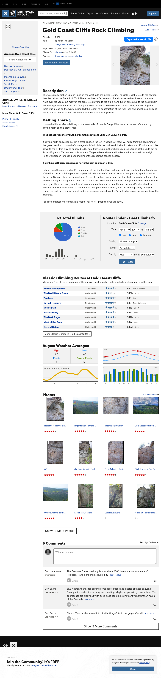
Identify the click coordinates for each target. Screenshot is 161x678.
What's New (102, 13)
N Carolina (61, 23)
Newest (22, 106)
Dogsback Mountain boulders (20, 69)
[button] (114, 61)
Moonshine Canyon (14, 76)
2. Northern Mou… (76, 23)
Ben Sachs (50, 584)
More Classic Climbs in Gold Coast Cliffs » (67, 330)
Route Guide (77, 13)
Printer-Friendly (10, 118)
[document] (133, 664)
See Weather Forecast (56, 62)
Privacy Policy (144, 663)
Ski (46, 4)
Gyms (90, 13)
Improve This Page (149, 25)
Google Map (60, 44)
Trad (122, 231)
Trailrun (35, 4)
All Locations (48, 23)
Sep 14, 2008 (115, 571)
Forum (125, 13)
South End (9, 84)
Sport (133, 231)
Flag (154, 577)
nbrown (58, 52)
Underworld (90, 289)
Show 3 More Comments (100, 622)
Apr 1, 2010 (149, 609)
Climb (5, 4)
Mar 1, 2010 (90, 595)
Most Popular (9, 106)
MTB (15, 4)
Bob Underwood (53, 567)
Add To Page (152, 29)
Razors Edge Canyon (15, 80)
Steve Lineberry (62, 56)
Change (142, 219)
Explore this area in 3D (138, 37)
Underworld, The (13, 87)
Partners (115, 13)
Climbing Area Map (20, 47)
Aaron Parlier (76, 56)
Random (32, 106)
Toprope (146, 231)
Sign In (152, 13)
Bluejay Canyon (12, 66)
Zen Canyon (10, 91)
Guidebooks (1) (10, 126)
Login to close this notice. (44, 665)
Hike (24, 4)
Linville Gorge (92, 23)
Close (133, 668)
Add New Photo (151, 390)
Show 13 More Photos (59, 527)
